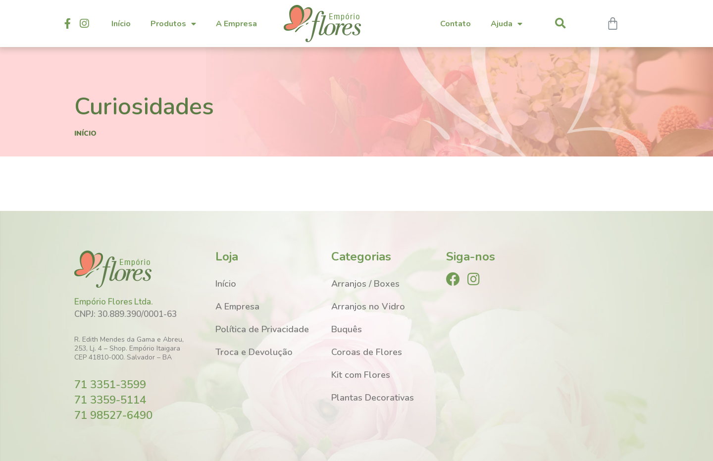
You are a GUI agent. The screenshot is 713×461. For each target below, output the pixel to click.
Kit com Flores (360, 375)
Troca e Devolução (254, 352)
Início (121, 23)
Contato (455, 23)
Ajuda (506, 24)
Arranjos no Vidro (368, 306)
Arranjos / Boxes (365, 284)
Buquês (346, 329)
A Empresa (236, 23)
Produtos (173, 24)
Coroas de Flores (366, 352)
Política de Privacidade (262, 329)
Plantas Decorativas (372, 398)
